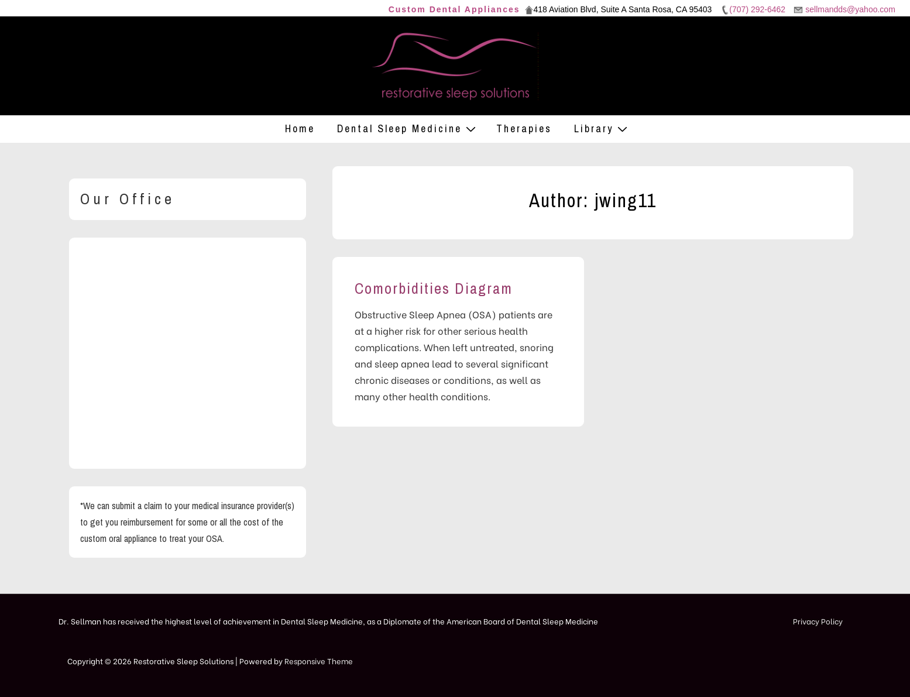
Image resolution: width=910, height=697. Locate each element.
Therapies (524, 128)
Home (300, 128)
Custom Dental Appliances (454, 9)
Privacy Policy (818, 620)
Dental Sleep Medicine (408, 128)
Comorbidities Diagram (434, 288)
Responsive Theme (318, 660)
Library (602, 128)
